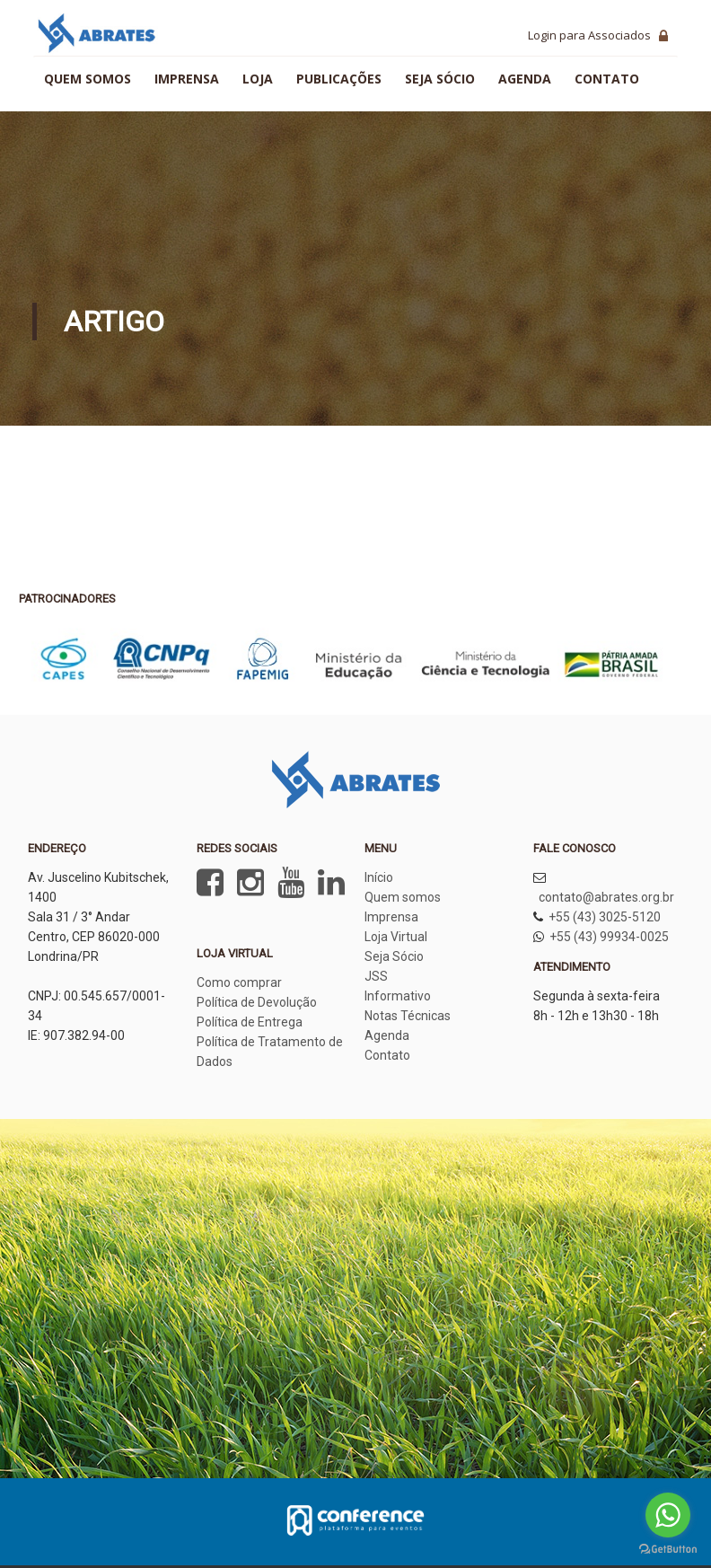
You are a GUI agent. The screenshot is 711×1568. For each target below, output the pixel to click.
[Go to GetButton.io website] (668, 1549)
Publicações (339, 78)
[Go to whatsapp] (667, 1515)
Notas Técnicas (407, 1016)
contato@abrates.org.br (606, 897)
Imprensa (186, 78)
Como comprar (239, 982)
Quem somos (87, 78)
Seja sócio (440, 78)
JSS (376, 976)
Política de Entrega (250, 1022)
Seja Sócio (394, 956)
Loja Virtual (395, 936)
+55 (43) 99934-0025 (609, 936)
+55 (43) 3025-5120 (605, 917)
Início (378, 877)
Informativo (397, 996)
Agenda (524, 78)
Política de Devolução (257, 1002)
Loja (257, 78)
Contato (607, 78)
